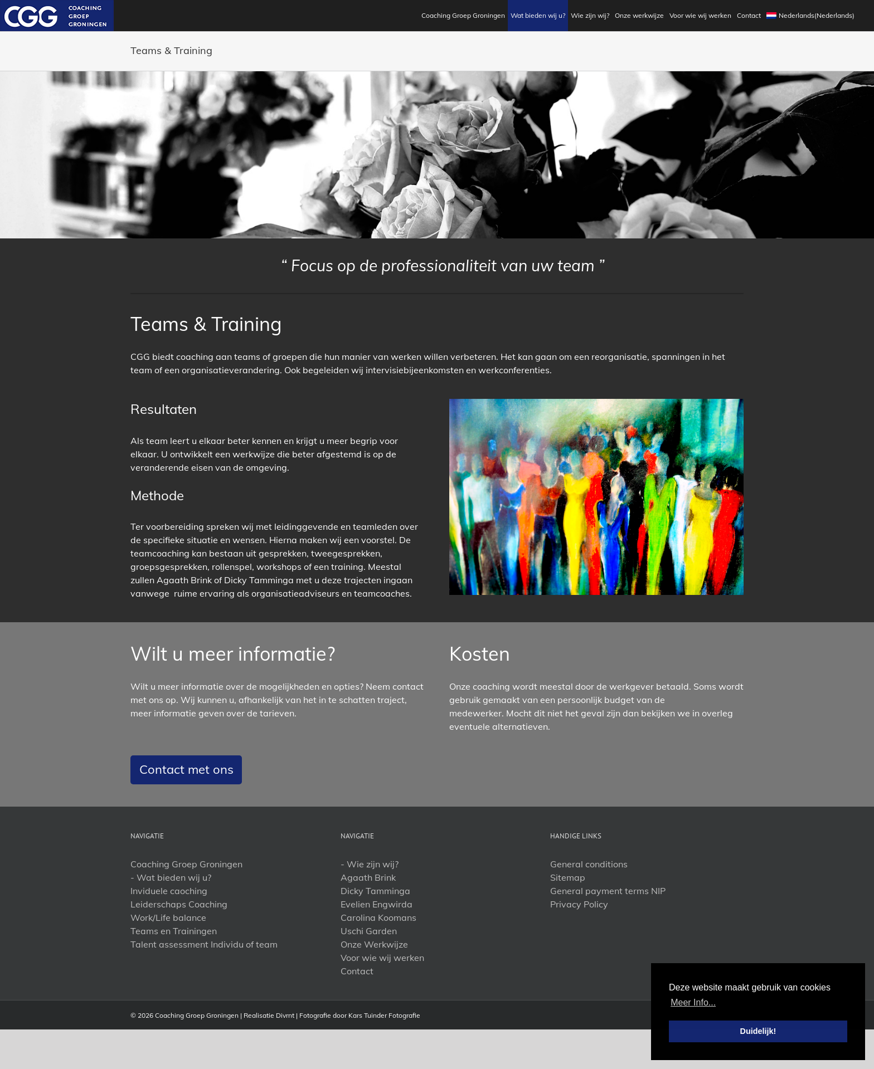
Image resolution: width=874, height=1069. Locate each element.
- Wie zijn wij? (370, 864)
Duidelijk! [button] (758, 1031)
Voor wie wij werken (382, 957)
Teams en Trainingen (173, 930)
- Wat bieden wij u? (170, 877)
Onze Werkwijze (374, 944)
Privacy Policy (579, 904)
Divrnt (285, 1015)
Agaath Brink (368, 877)
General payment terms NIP (608, 890)
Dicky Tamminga (375, 890)
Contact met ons (186, 769)
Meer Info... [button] (693, 1002)
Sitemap (567, 877)
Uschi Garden (369, 930)
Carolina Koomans (378, 917)
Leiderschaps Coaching (178, 904)
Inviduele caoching (168, 890)
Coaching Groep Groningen (186, 864)
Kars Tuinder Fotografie (384, 1015)
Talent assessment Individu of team (204, 944)
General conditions (589, 864)
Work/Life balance (168, 917)
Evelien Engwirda (376, 904)
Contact (357, 971)
